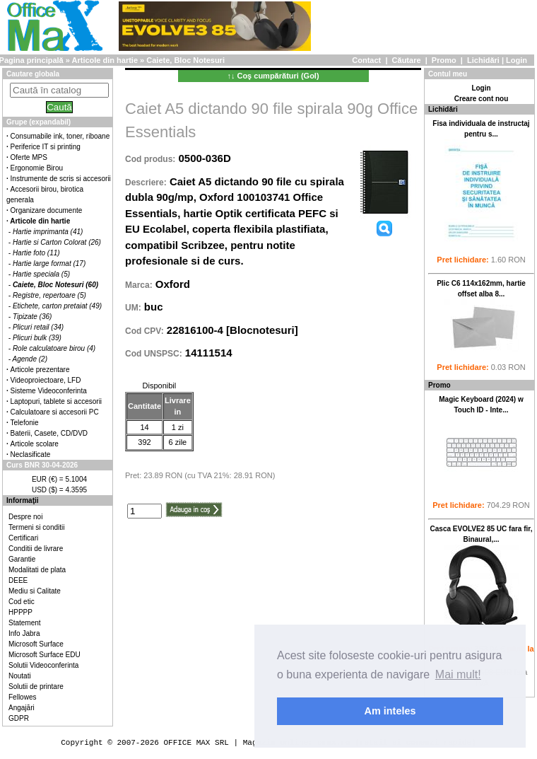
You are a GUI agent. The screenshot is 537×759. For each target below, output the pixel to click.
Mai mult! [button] (458, 674)
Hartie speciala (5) (41, 274)
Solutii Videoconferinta (43, 665)
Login (516, 60)
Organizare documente (47, 210)
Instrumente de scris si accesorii (61, 178)
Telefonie (25, 423)
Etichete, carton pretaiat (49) (57, 306)
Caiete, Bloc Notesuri (185, 60)
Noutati (19, 676)
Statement (24, 623)
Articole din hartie (105, 60)
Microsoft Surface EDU (44, 655)
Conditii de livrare (35, 548)
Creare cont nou (481, 99)
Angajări (21, 708)
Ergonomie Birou (37, 168)
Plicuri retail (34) (38, 327)
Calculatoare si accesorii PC (55, 412)
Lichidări (483, 60)
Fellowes (22, 697)
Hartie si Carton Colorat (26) (57, 242)
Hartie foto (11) (36, 253)
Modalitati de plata (37, 570)
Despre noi (25, 517)
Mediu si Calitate (34, 591)
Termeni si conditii (36, 527)
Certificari (23, 538)
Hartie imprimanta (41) (48, 232)
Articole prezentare (40, 369)
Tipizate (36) (32, 316)
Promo (444, 60)
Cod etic (21, 602)
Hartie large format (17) (49, 263)
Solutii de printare (36, 686)
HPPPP (20, 612)
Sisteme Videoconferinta (49, 391)
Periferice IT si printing (46, 147)
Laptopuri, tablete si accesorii (56, 401)
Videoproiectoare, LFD (46, 380)
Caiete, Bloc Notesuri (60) (55, 285)
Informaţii (22, 500)
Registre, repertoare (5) (49, 295)
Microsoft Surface (36, 644)
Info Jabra (24, 633)
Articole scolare (35, 444)
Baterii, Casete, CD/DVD (49, 433)
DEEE (18, 580)
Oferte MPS (29, 157)
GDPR (18, 718)
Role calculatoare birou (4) (54, 348)
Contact (366, 60)
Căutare (406, 60)
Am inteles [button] (390, 711)
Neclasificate (31, 454)
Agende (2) (30, 359)
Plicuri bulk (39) (37, 338)
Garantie (21, 559)
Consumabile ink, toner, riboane (60, 136)
